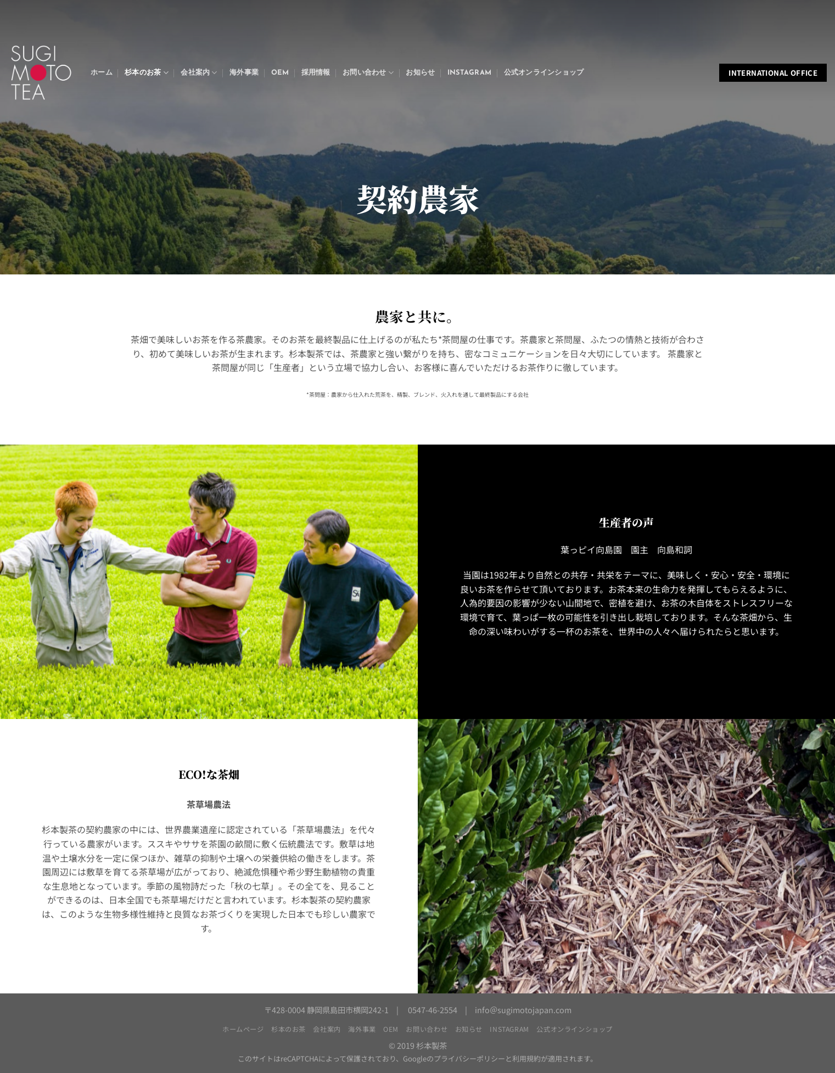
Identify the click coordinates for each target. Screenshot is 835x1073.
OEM (280, 72)
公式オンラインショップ (544, 72)
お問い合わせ (368, 73)
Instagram (469, 72)
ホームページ (243, 1029)
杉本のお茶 (147, 73)
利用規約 (526, 1058)
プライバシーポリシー (469, 1058)
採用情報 (315, 72)
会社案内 (199, 73)
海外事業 (244, 72)
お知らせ (420, 72)
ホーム (102, 72)
